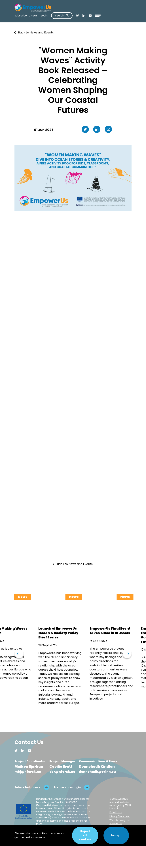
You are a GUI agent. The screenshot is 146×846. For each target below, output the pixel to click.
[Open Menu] (98, 15)
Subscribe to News (25, 15)
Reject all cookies (85, 835)
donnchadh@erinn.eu (97, 772)
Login (44, 15)
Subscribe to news (27, 787)
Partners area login (67, 787)
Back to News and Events (36, 32)
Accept (116, 835)
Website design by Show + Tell (119, 822)
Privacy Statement (119, 816)
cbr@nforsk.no (62, 772)
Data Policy (115, 812)
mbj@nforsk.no (27, 772)
